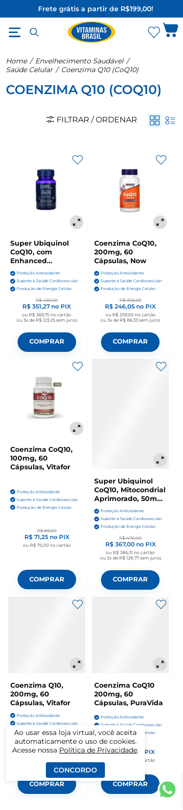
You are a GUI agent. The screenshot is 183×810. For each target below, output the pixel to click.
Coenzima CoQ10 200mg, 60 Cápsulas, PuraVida (128, 694)
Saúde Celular (29, 69)
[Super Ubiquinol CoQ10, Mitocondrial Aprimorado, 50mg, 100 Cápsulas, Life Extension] (130, 414)
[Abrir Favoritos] (154, 32)
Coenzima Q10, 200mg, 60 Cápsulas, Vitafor (40, 694)
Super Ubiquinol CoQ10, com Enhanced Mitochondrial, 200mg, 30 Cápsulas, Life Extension (39, 252)
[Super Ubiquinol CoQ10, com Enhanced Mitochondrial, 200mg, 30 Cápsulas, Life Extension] (46, 191)
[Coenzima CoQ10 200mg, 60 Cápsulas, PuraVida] (130, 635)
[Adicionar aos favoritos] (77, 160)
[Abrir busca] (34, 32)
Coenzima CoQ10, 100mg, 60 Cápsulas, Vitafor (41, 458)
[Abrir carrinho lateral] (170, 32)
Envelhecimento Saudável (79, 61)
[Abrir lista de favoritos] (153, 32)
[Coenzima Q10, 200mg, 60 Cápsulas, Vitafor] (46, 635)
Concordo (75, 770)
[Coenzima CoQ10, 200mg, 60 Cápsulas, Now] (130, 191)
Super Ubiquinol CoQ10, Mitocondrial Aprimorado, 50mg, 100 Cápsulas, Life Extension (129, 490)
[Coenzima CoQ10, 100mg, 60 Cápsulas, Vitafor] (46, 398)
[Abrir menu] (14, 32)
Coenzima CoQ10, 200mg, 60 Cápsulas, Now (125, 252)
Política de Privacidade (98, 750)
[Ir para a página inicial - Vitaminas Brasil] (92, 32)
